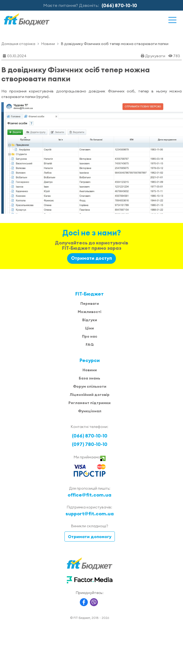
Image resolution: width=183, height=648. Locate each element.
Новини (48, 43)
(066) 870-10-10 (119, 5)
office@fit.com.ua (89, 495)
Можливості (89, 311)
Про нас (89, 336)
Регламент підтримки (89, 402)
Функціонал (89, 411)
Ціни (89, 328)
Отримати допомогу (89, 536)
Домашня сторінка (18, 43)
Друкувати (155, 55)
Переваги (89, 303)
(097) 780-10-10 (89, 444)
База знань (89, 378)
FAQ (90, 344)
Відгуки (89, 320)
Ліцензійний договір (90, 394)
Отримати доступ (91, 258)
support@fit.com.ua (90, 514)
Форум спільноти (89, 386)
